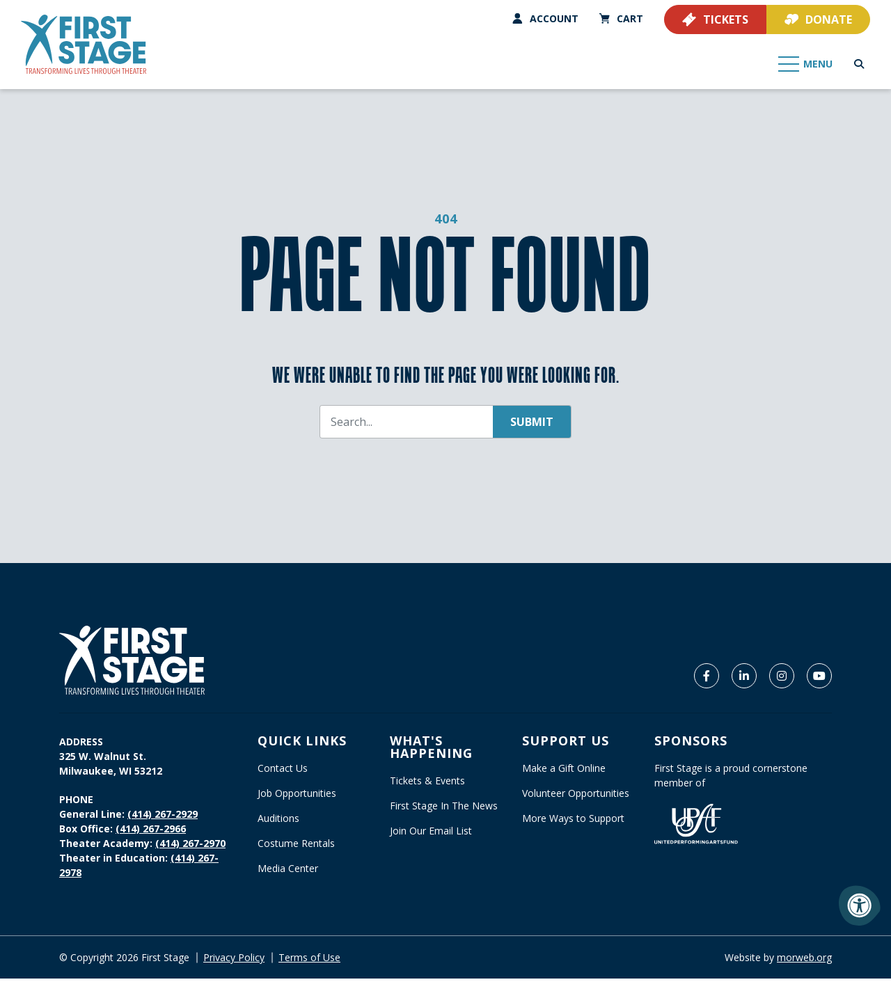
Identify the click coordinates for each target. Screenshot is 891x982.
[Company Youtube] (819, 679)
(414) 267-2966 (151, 832)
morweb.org (804, 960)
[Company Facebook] (706, 679)
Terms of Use (309, 960)
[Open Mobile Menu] (806, 62)
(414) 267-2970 (190, 846)
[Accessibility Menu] (860, 905)
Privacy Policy (234, 960)
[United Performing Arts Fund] (696, 825)
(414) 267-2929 (162, 817)
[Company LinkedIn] (744, 679)
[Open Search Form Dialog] (859, 63)
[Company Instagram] (781, 679)
